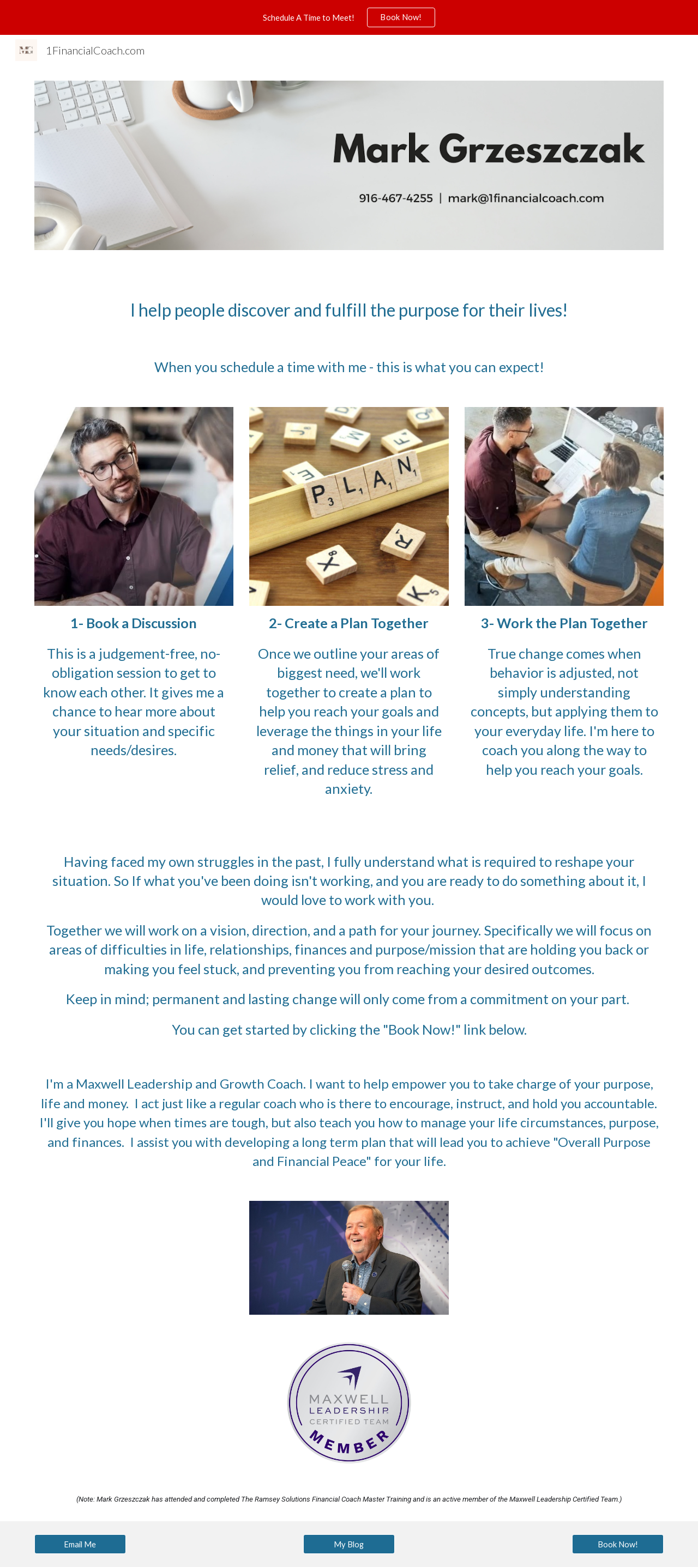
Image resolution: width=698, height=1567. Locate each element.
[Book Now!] (618, 1544)
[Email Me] (80, 1544)
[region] (349, 17)
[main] (349, 310)
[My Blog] (349, 1544)
